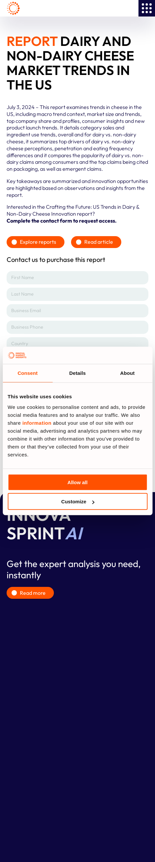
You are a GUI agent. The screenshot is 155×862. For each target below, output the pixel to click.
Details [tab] (77, 373)
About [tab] (127, 373)
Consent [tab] (28, 373)
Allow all (77, 482)
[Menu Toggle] (146, 8)
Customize (77, 501)
